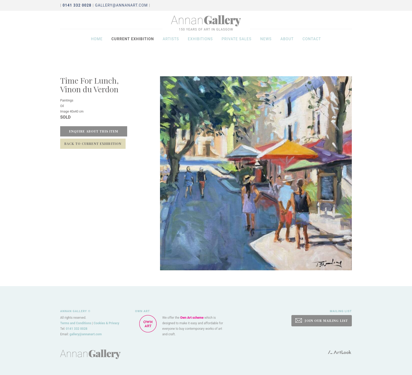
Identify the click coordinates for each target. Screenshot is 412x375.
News (266, 45)
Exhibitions (200, 45)
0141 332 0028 (76, 329)
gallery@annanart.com (121, 5)
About (287, 45)
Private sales (237, 45)
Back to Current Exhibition (92, 143)
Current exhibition (132, 45)
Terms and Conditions (75, 323)
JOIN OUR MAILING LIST (321, 320)
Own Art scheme (192, 318)
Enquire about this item (94, 131)
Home (96, 45)
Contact (311, 45)
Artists (171, 45)
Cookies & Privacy (106, 323)
